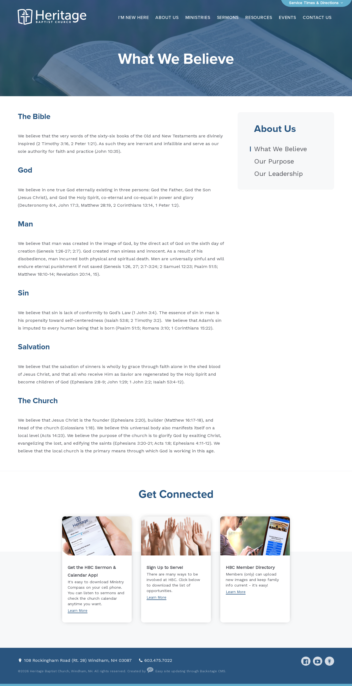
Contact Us (317, 17)
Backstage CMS (212, 671)
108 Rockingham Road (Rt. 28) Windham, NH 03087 (78, 660)
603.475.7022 (158, 660)
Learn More (77, 610)
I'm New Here (133, 17)
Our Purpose (274, 161)
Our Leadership (278, 174)
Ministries (197, 17)
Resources (258, 17)
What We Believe (280, 149)
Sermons (228, 17)
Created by (140, 671)
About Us (166, 17)
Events (287, 17)
